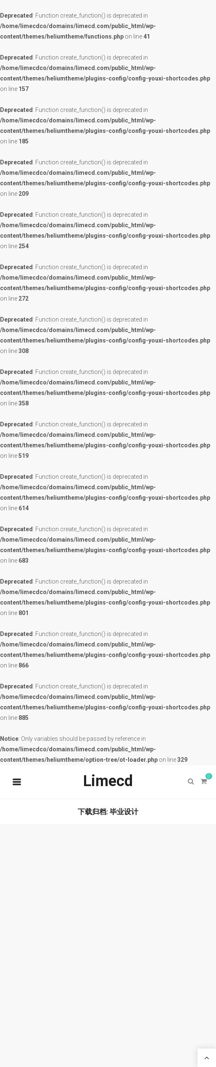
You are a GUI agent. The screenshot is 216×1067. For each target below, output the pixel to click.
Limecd (108, 781)
